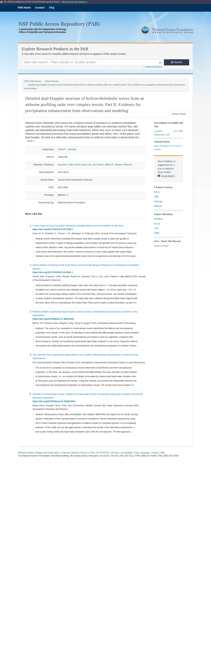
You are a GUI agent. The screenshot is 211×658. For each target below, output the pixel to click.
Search (176, 62)
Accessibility (126, 452)
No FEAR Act (102, 452)
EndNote (158, 219)
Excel (157, 223)
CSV (156, 228)
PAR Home (24, 7)
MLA (157, 192)
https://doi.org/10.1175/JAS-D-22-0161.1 (53, 272)
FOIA (91, 452)
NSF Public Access (32, 81)
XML (157, 233)
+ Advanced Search (152, 67)
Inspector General (70, 452)
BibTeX (158, 206)
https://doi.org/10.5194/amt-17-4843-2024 (53, 319)
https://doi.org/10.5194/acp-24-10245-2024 (54, 401)
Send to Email (161, 246)
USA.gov (115, 452)
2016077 (62, 149)
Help (162, 452)
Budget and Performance (48, 452)
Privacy (83, 452)
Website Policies (26, 452)
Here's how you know (74, 1)
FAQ (51, 7)
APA (156, 196)
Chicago (158, 201)
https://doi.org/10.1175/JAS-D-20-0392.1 (168, 148)
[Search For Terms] (92, 62)
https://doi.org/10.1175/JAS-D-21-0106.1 (53, 229)
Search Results (51, 81)
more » (31, 141)
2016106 (72, 149)
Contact (40, 7)
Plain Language (141, 452)
